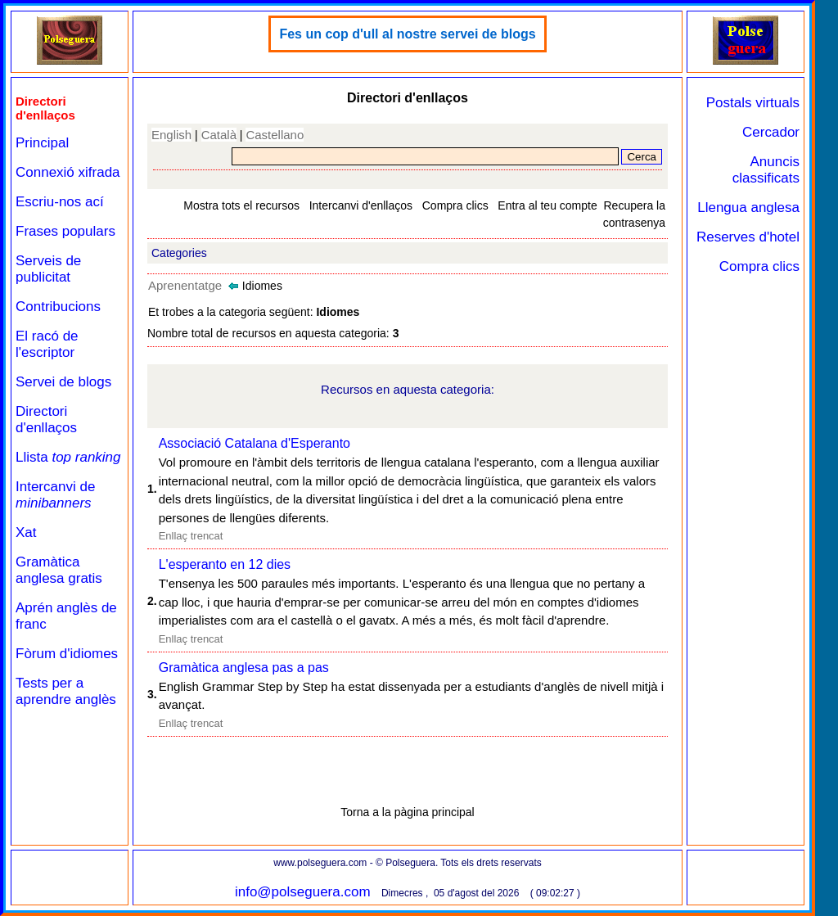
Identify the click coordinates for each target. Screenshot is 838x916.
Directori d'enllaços (46, 419)
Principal (42, 143)
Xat (26, 532)
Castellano (275, 135)
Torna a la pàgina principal (407, 812)
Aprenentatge (185, 285)
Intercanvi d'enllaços (360, 205)
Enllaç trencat (191, 536)
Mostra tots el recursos (241, 205)
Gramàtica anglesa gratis (59, 570)
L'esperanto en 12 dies (225, 564)
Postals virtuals (753, 103)
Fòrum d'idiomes (67, 653)
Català (219, 135)
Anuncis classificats (766, 170)
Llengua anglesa (748, 207)
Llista (68, 457)
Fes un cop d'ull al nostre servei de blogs (407, 34)
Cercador (771, 132)
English (171, 135)
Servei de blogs (63, 382)
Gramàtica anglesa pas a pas (244, 668)
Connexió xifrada (68, 172)
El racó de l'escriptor (47, 344)
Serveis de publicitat (48, 269)
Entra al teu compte (547, 205)
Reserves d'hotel (748, 237)
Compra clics (455, 205)
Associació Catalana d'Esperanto (254, 443)
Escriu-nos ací (60, 202)
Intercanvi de (55, 495)
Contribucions (58, 306)
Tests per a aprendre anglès (66, 691)
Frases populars (65, 231)
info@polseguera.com (303, 892)
